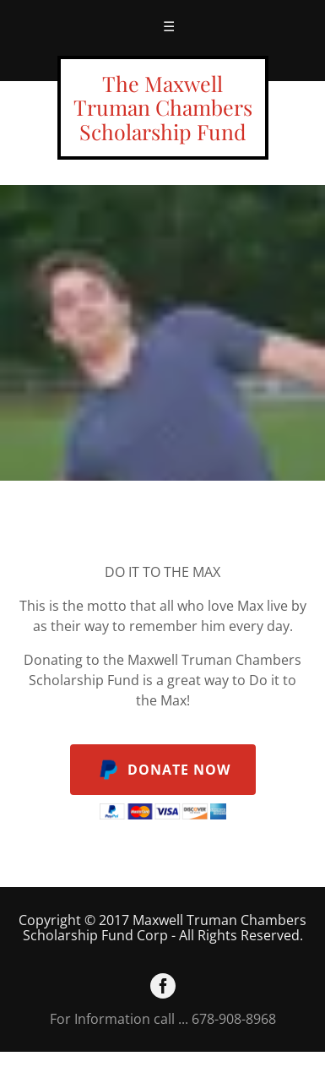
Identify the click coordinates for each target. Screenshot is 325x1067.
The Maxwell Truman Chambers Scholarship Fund (162, 107)
